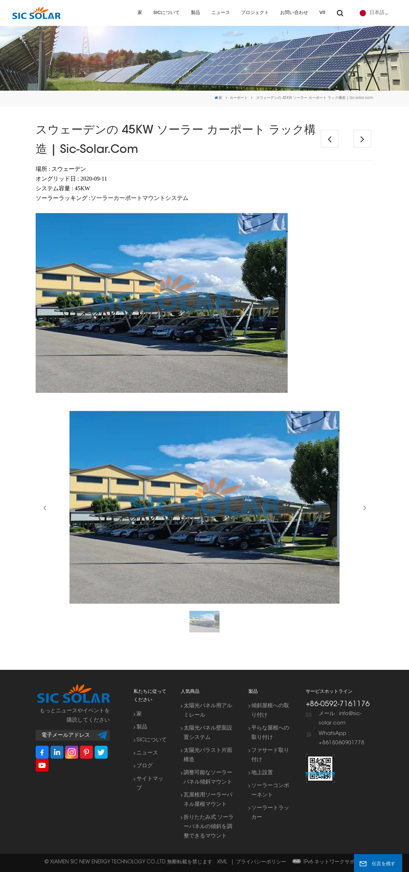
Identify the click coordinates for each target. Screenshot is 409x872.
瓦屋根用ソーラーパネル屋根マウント (208, 799)
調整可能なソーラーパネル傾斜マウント (208, 777)
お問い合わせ (294, 13)
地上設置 (262, 773)
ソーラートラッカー (270, 812)
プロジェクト (255, 13)
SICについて (166, 13)
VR (322, 13)
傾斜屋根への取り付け (270, 710)
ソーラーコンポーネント (270, 790)
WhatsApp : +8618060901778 (341, 738)
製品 (195, 13)
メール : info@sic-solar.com (340, 718)
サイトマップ (149, 783)
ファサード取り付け (270, 755)
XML (222, 862)
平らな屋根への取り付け (270, 733)
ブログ (144, 766)
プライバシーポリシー (261, 862)
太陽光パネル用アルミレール (208, 710)
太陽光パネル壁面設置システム (208, 733)
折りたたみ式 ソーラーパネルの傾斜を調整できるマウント (209, 827)
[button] (364, 508)
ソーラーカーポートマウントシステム (139, 198)
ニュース (220, 13)
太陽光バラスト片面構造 (208, 755)
